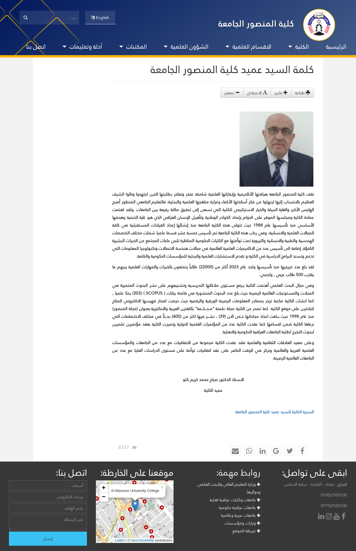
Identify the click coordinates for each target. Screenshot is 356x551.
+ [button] (103, 488)
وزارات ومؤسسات (242, 523)
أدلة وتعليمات (82, 46)
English (100, 17)
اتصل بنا (36, 46)
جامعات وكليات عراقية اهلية (235, 500)
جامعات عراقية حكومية (239, 507)
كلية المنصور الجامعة (256, 23)
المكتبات (133, 46)
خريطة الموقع (246, 531)
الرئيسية (336, 46)
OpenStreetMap (142, 540)
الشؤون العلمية (186, 46)
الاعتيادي (257, 93)
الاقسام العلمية (248, 46)
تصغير (232, 93)
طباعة (302, 93)
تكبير (281, 93)
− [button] (103, 497)
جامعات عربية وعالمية (240, 515)
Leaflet (120, 540)
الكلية (299, 46)
